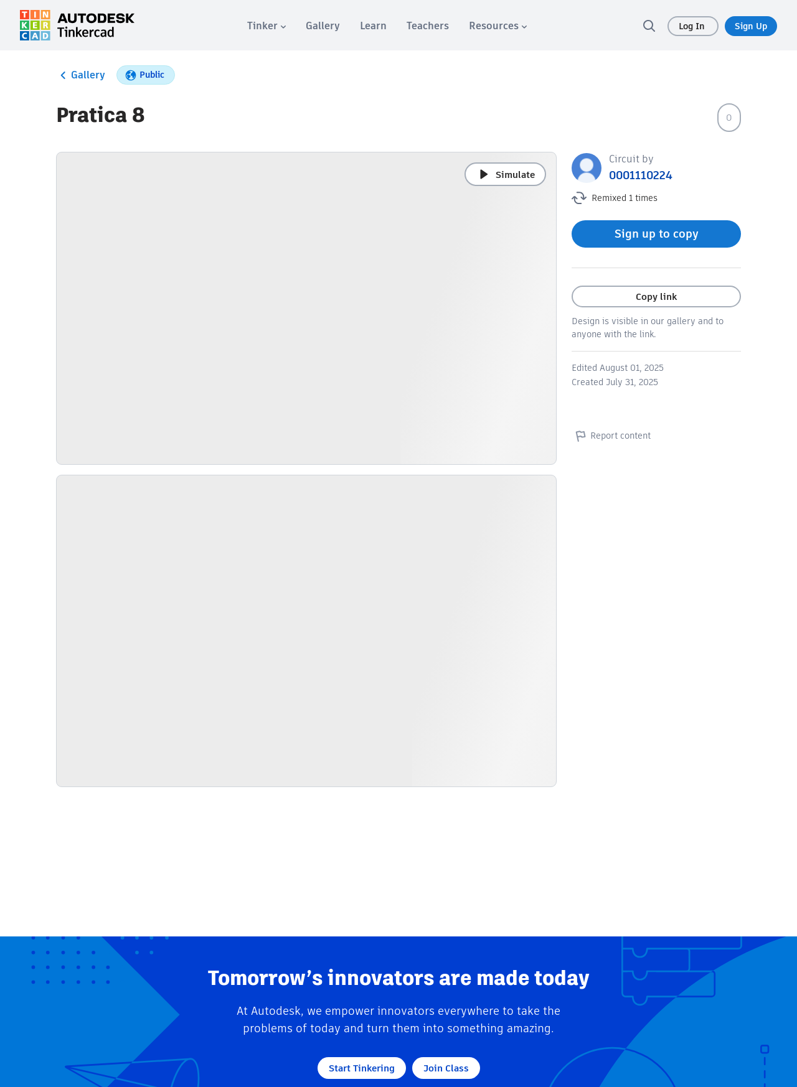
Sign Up (751, 26)
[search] (648, 25)
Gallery (80, 75)
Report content (611, 435)
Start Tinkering (362, 1068)
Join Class (446, 1068)
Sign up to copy (657, 233)
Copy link (656, 296)
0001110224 (640, 175)
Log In (693, 26)
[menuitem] (266, 25)
